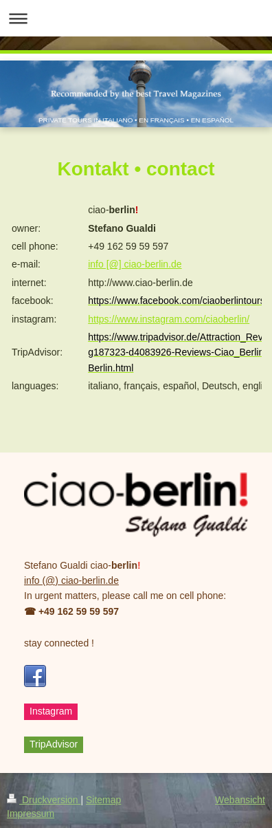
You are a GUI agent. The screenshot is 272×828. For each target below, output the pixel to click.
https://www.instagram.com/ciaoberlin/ (168, 319)
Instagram (51, 711)
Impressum (30, 813)
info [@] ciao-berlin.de (134, 264)
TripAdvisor (54, 744)
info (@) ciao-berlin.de (71, 580)
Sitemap (103, 799)
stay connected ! (59, 643)
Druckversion (43, 799)
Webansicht (240, 799)
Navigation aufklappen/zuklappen (136, 18)
